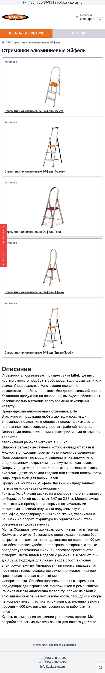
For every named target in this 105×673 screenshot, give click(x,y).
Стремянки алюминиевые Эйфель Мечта (33, 111)
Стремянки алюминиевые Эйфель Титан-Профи (38, 352)
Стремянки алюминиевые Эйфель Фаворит (35, 171)
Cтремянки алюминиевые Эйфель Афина (34, 292)
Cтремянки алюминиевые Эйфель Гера (32, 232)
